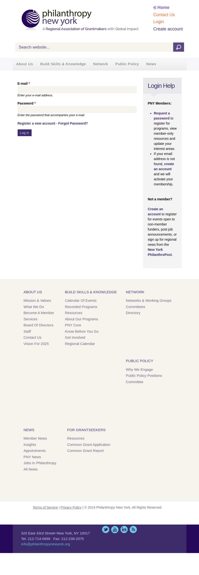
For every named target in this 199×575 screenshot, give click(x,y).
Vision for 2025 (36, 344)
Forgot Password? (73, 123)
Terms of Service (45, 507)
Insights (30, 444)
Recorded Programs (81, 307)
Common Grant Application (88, 444)
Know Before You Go (81, 331)
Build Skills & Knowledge (63, 64)
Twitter (105, 529)
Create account (168, 29)
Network (100, 64)
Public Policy (127, 64)
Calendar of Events (80, 300)
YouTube (114, 529)
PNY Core (73, 325)
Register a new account (36, 123)
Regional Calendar (80, 344)
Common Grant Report (85, 451)
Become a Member (39, 313)
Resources (73, 313)
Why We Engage (139, 369)
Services (31, 319)
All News (31, 469)
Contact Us (164, 14)
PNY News (32, 457)
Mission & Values (37, 300)
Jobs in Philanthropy (40, 463)
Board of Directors (39, 325)
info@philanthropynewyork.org (45, 544)
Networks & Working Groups (149, 300)
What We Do (34, 307)
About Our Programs (81, 319)
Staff (27, 331)
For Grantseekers (86, 430)
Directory (133, 313)
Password (27, 103)
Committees (135, 307)
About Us (24, 64)
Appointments (35, 451)
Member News (35, 438)
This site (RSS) (133, 529)
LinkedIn (124, 529)
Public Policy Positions (144, 375)
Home (163, 7)
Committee (135, 382)
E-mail (24, 83)
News (151, 64)
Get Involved (75, 337)
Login (158, 21)
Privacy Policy (71, 507)
